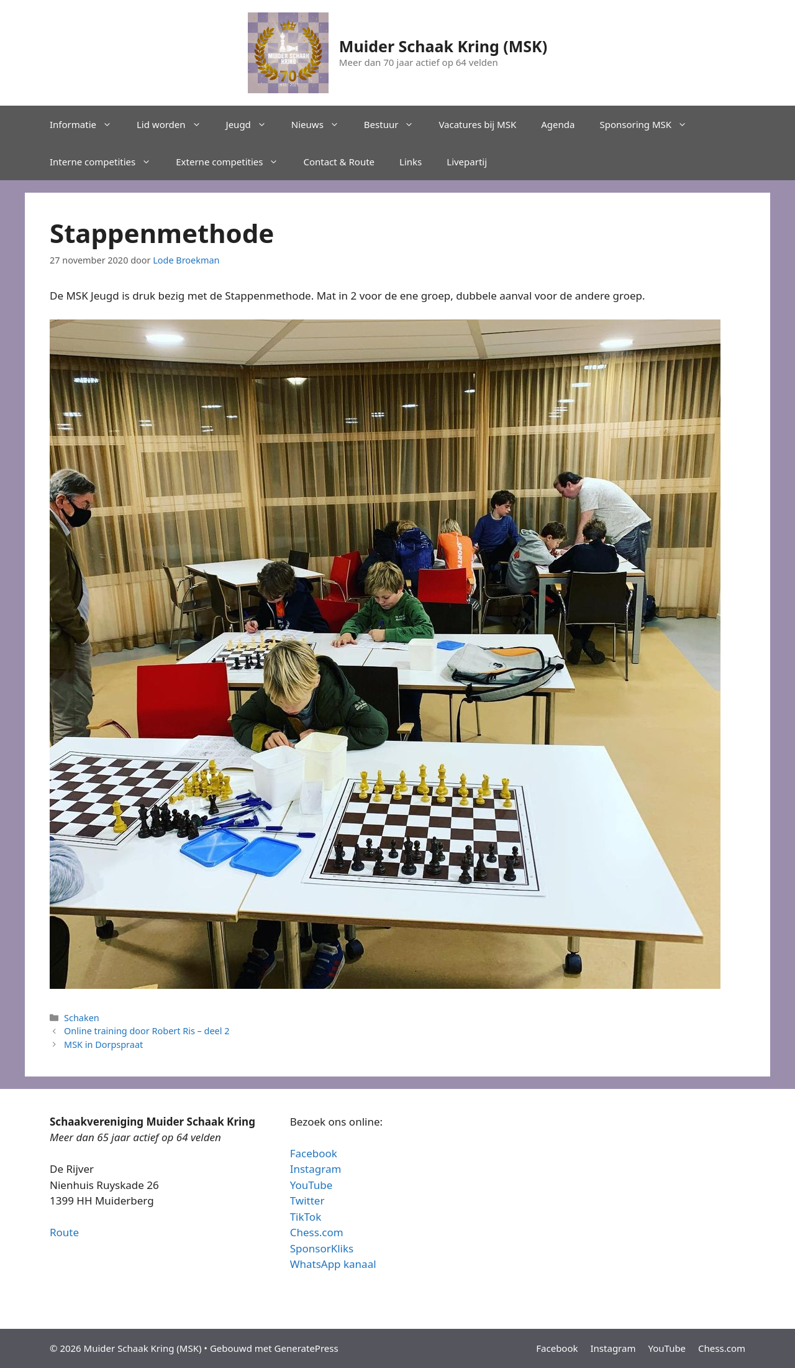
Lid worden (175, 124)
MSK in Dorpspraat (103, 1044)
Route (64, 1232)
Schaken (81, 1018)
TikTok (306, 1217)
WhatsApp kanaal (333, 1264)
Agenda (558, 124)
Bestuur (395, 124)
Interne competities (106, 161)
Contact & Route (339, 161)
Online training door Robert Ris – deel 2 (146, 1031)
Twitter (307, 1200)
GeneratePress (306, 1348)
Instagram (316, 1169)
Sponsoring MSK (649, 124)
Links (410, 161)
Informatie (87, 124)
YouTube (311, 1185)
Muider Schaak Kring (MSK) (443, 46)
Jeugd (252, 124)
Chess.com (316, 1232)
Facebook (313, 1153)
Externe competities (233, 161)
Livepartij (467, 161)
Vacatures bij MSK (477, 124)
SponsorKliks (322, 1248)
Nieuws (321, 124)
